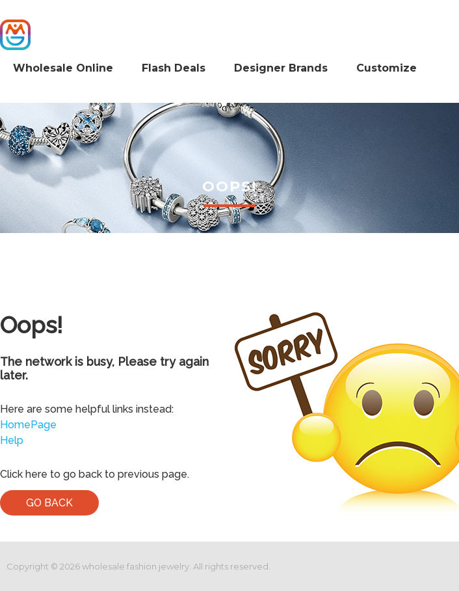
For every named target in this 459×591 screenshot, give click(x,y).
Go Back (49, 503)
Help (11, 440)
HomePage (28, 425)
